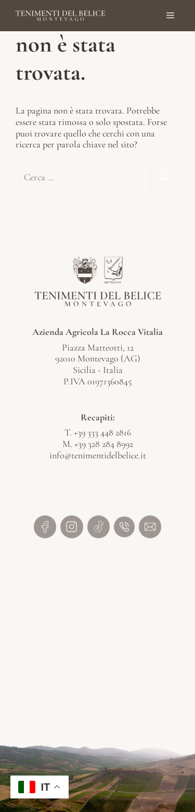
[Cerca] (163, 177)
